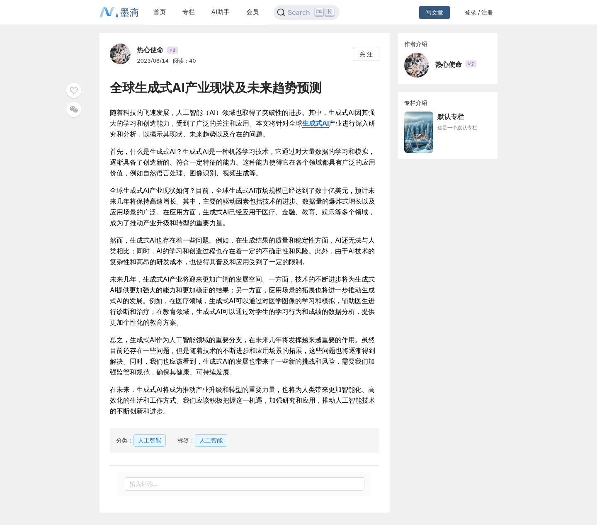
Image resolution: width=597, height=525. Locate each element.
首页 (159, 12)
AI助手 (220, 12)
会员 (252, 12)
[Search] (307, 12)
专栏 (188, 12)
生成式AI (315, 123)
